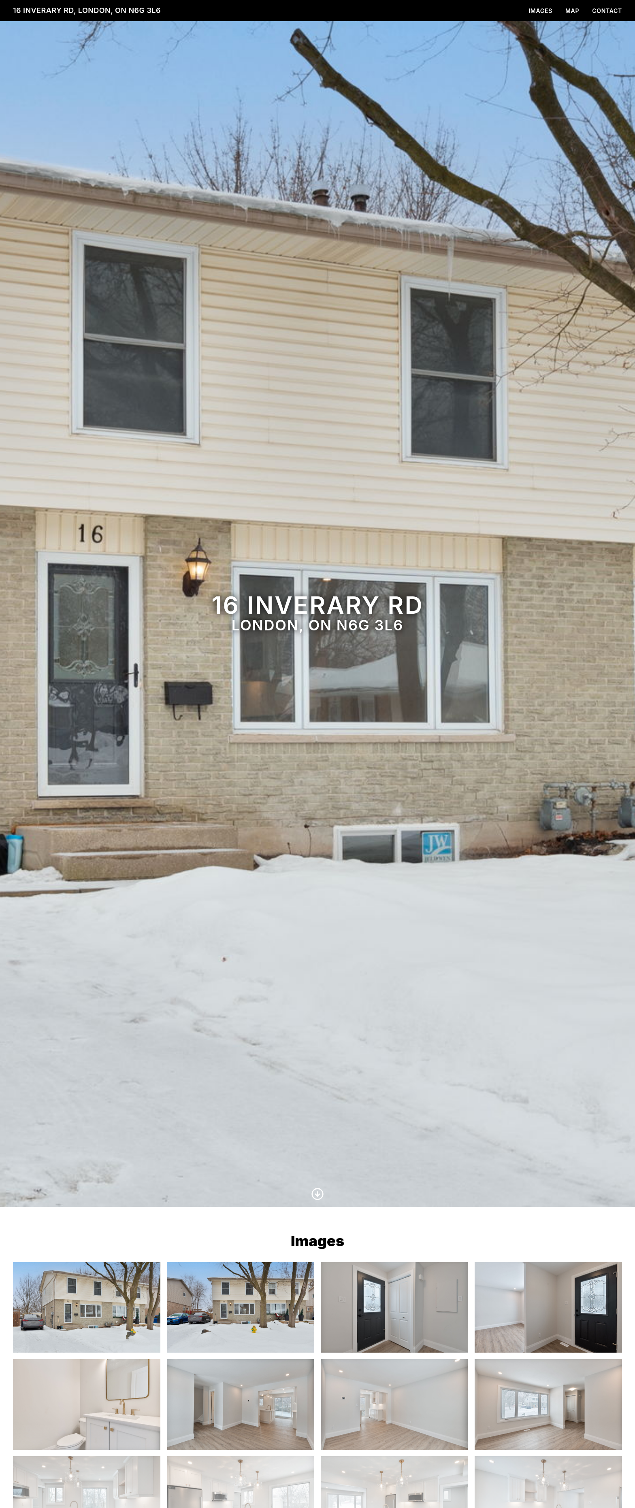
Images (540, 10)
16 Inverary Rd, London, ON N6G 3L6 (87, 10)
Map (572, 10)
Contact (607, 10)
